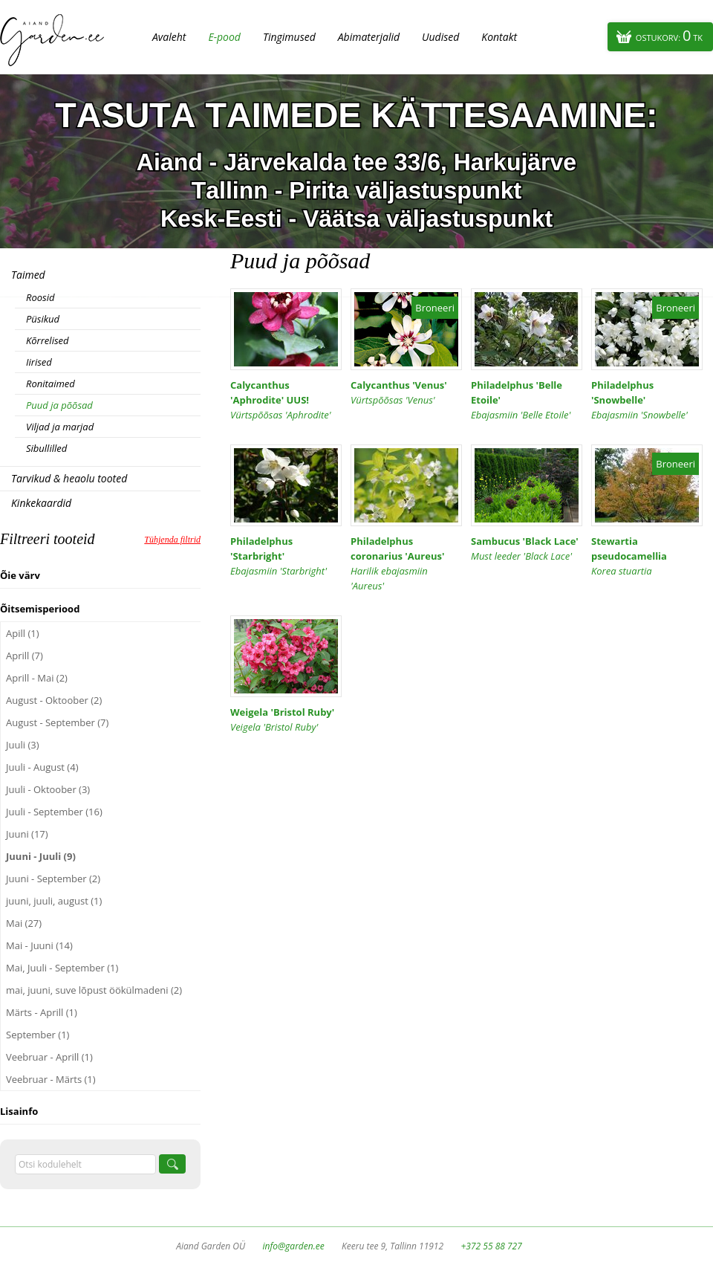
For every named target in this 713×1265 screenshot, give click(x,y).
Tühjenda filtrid (172, 539)
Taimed (28, 275)
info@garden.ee (294, 1246)
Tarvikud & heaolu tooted (69, 478)
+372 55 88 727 (490, 1246)
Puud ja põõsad (59, 405)
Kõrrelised (47, 340)
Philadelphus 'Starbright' (286, 556)
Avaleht (169, 37)
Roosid (40, 297)
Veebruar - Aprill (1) (49, 1057)
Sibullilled (46, 448)
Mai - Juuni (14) (39, 945)
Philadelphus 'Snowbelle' (647, 400)
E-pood (224, 37)
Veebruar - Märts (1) (51, 1079)
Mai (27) (24, 923)
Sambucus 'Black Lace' (526, 548)
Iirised (39, 362)
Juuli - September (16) (54, 811)
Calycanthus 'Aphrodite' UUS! (286, 400)
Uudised (440, 37)
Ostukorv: (669, 35)
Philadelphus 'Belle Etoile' (526, 400)
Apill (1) (22, 633)
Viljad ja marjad (60, 426)
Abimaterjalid (369, 37)
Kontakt (499, 37)
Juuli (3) (22, 744)
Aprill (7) (24, 655)
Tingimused (289, 37)
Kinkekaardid (41, 503)
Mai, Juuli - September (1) (62, 967)
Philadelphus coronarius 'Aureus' (406, 563)
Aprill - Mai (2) (37, 678)
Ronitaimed (50, 383)
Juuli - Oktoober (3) (48, 789)
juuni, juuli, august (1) (54, 901)
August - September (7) (57, 722)
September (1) (37, 1034)
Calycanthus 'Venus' (406, 392)
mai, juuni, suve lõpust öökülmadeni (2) (94, 990)
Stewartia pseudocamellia (647, 556)
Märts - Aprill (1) (41, 1012)
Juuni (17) (27, 834)
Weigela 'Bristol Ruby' (286, 719)
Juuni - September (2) (53, 878)
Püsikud (42, 319)
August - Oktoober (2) (54, 700)
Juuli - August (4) (42, 767)
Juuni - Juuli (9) (41, 856)
